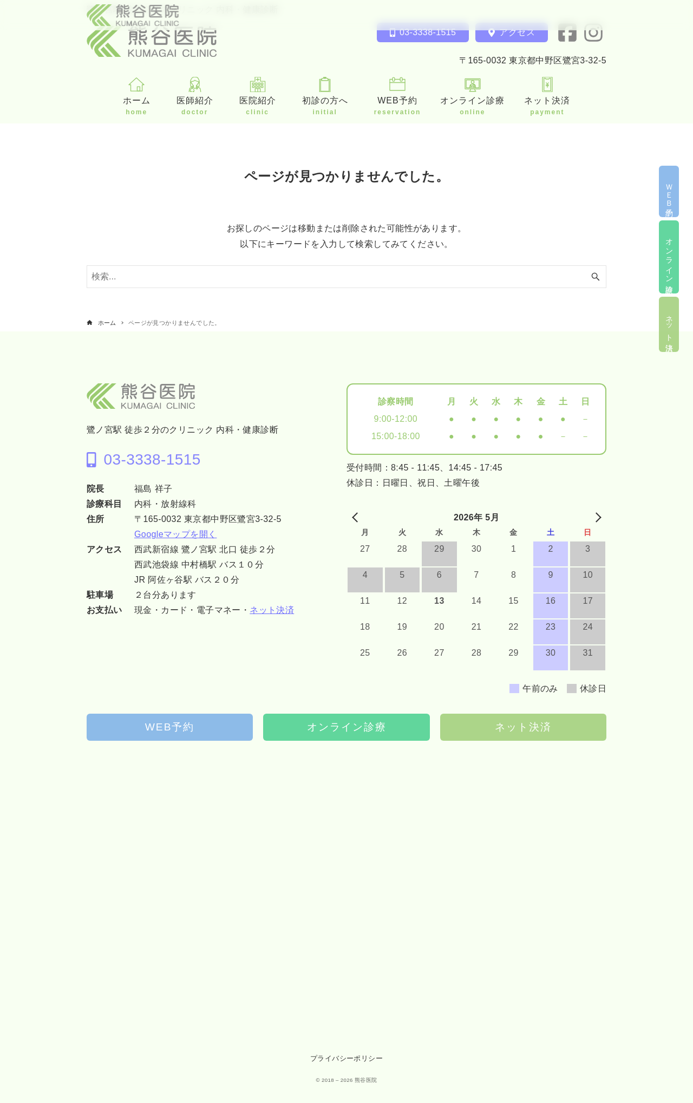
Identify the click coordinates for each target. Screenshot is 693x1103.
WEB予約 (170, 727)
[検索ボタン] (595, 276)
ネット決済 (272, 610)
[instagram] (593, 32)
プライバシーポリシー (346, 1058)
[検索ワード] (346, 276)
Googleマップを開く (175, 534)
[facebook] (567, 32)
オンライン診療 (347, 727)
